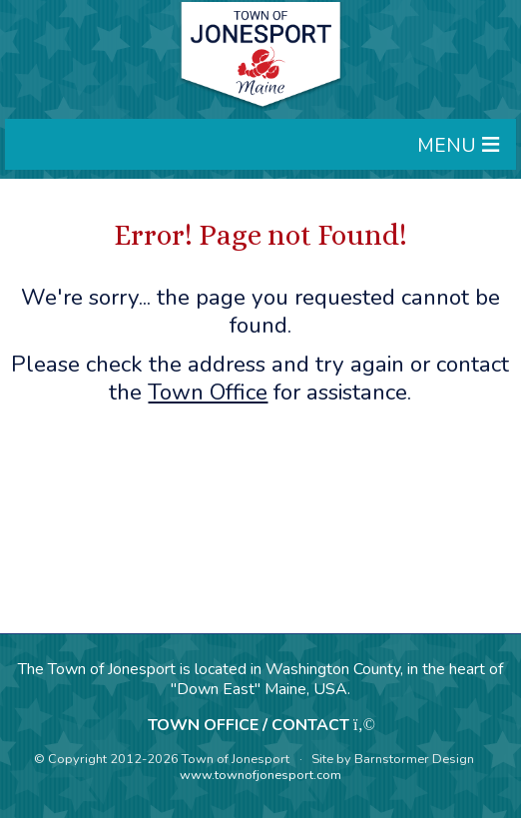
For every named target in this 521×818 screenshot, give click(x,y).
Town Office (207, 392)
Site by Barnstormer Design (392, 759)
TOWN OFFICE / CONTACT (248, 725)
